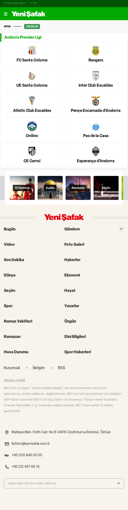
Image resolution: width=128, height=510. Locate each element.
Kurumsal (12, 368)
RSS (61, 368)
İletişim (39, 368)
